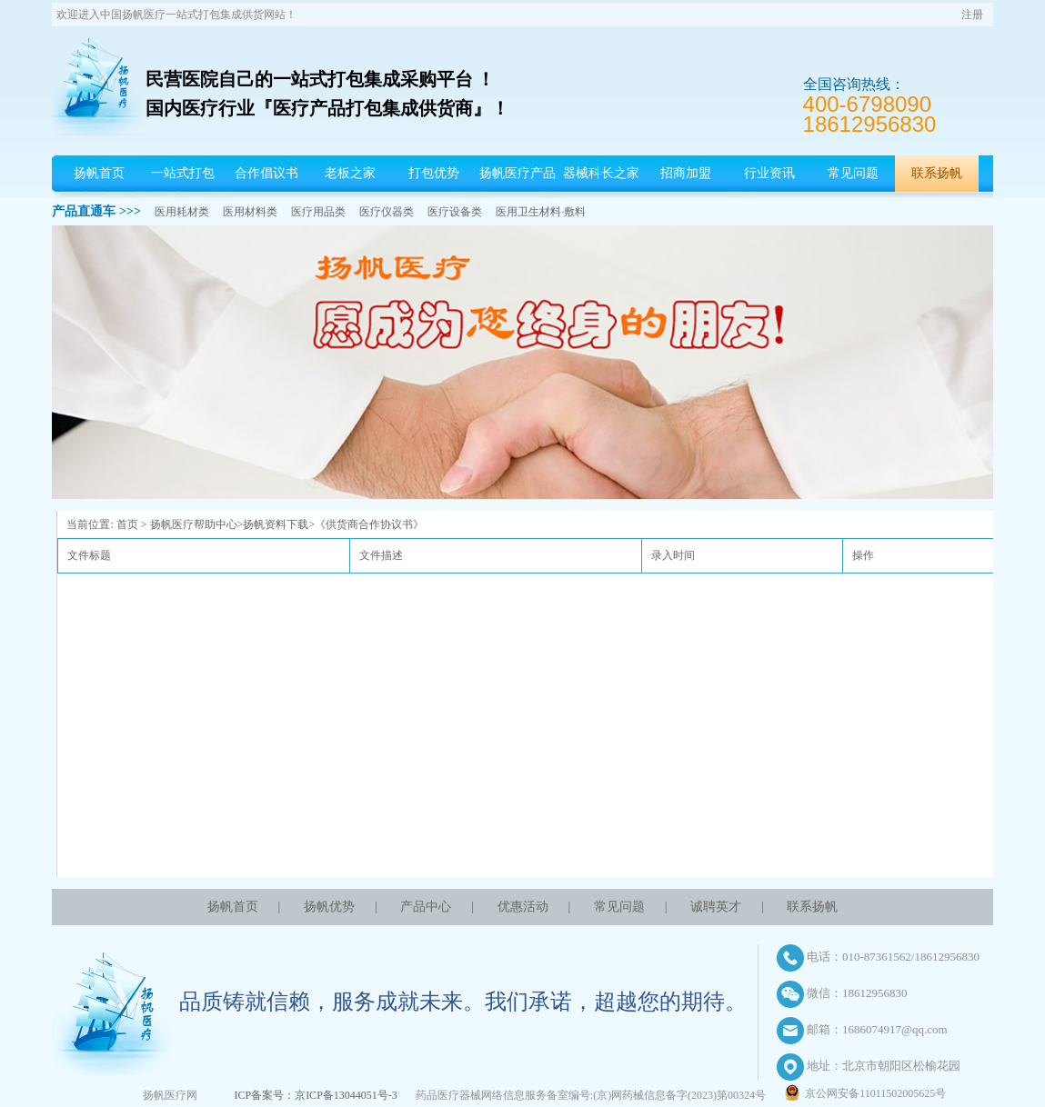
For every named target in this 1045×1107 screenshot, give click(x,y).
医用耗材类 (182, 211)
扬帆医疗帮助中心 (193, 524)
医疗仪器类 (386, 211)
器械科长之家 (601, 173)
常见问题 (853, 173)
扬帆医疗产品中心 (517, 191)
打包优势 (433, 173)
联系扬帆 (936, 173)
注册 (972, 14)
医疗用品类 (318, 211)
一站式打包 (183, 173)
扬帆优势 (329, 906)
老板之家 (350, 173)
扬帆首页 (99, 173)
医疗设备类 (454, 211)
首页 (127, 524)
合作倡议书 (266, 173)
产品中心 (425, 906)
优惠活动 (522, 906)
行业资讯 (769, 173)
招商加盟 (685, 173)
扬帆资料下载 (275, 524)
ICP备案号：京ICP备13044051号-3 (315, 1095)
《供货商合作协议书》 (369, 524)
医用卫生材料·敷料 (541, 211)
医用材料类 (250, 211)
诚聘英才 (715, 906)
